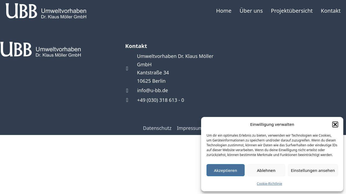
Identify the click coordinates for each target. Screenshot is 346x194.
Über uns (251, 10)
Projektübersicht (292, 10)
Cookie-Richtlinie (269, 183)
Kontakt (331, 10)
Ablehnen (266, 170)
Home (223, 10)
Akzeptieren (225, 170)
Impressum (190, 128)
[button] (335, 124)
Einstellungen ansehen (313, 170)
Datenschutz (157, 128)
